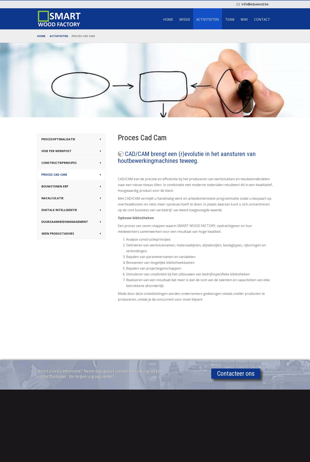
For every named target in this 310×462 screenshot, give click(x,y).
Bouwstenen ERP (54, 186)
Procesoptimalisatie (58, 139)
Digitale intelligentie (59, 210)
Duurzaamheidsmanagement (64, 222)
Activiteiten (207, 19)
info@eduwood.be (255, 4)
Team (229, 19)
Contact (262, 19)
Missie (184, 19)
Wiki (244, 19)
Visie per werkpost (56, 151)
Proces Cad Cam (54, 174)
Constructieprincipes (59, 163)
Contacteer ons (236, 374)
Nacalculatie (52, 198)
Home (168, 19)
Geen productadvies (57, 233)
